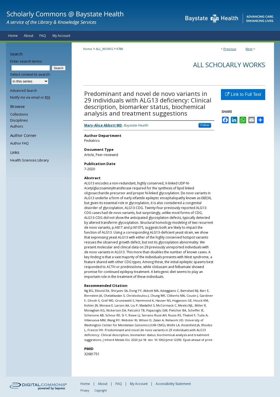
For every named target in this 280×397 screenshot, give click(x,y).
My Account (139, 383)
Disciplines (19, 120)
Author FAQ (19, 143)
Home (87, 49)
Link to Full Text (243, 94)
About (102, 383)
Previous (229, 49)
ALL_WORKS (104, 49)
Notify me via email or (30, 97)
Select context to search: (30, 74)
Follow (204, 125)
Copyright (100, 390)
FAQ (118, 383)
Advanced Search (23, 90)
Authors (16, 126)
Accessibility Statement (173, 383)
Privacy (84, 390)
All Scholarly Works (229, 64)
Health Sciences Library (29, 160)
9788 (119, 49)
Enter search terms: (26, 61)
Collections (19, 114)
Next (249, 49)
